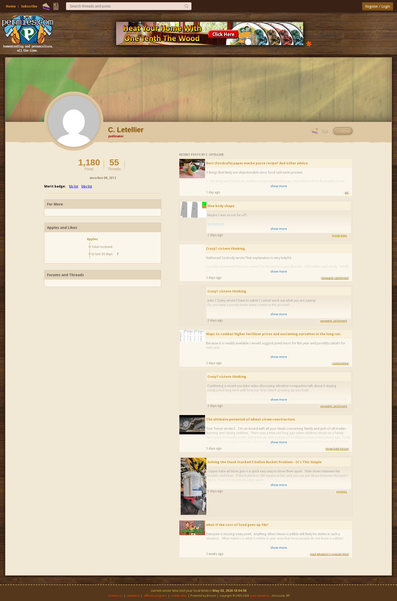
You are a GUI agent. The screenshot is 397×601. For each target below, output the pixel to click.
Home (11, 6)
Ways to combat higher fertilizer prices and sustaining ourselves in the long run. (273, 334)
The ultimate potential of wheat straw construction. (251, 419)
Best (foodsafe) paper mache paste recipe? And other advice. (257, 163)
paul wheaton (260, 595)
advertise (133, 595)
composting (340, 363)
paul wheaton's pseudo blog (329, 554)
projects (341, 491)
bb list (73, 186)
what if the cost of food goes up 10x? (237, 525)
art (346, 192)
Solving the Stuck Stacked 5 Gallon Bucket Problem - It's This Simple (264, 462)
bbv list (86, 186)
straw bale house (337, 449)
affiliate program (155, 595)
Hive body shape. (221, 206)
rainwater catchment (334, 278)
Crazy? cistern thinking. (226, 248)
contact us (115, 595)
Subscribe (29, 6)
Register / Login (377, 6)
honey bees (339, 235)
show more (278, 186)
